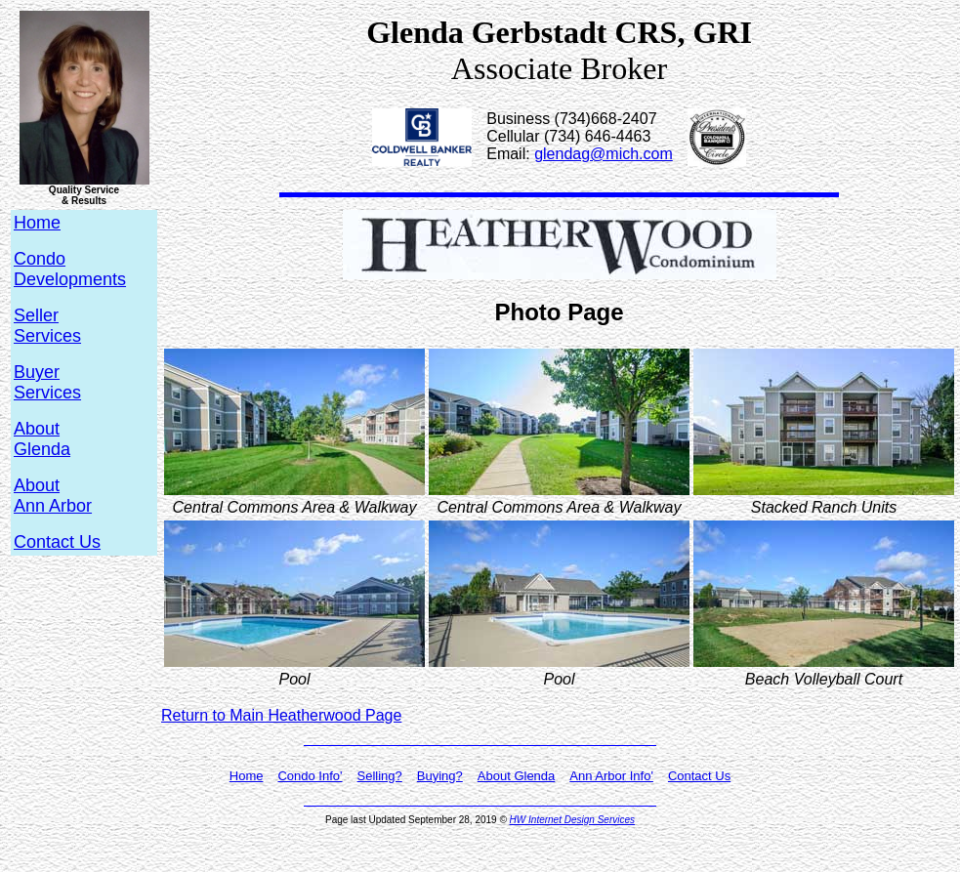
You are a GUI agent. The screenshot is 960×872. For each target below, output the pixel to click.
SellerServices (47, 326)
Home (247, 775)
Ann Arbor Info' (611, 775)
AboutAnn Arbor (53, 496)
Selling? (379, 775)
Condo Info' (309, 775)
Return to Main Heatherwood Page (281, 715)
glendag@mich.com (603, 153)
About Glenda (517, 775)
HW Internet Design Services (572, 819)
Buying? (440, 775)
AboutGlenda (42, 439)
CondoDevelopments (70, 269)
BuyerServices (47, 382)
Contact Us (57, 542)
